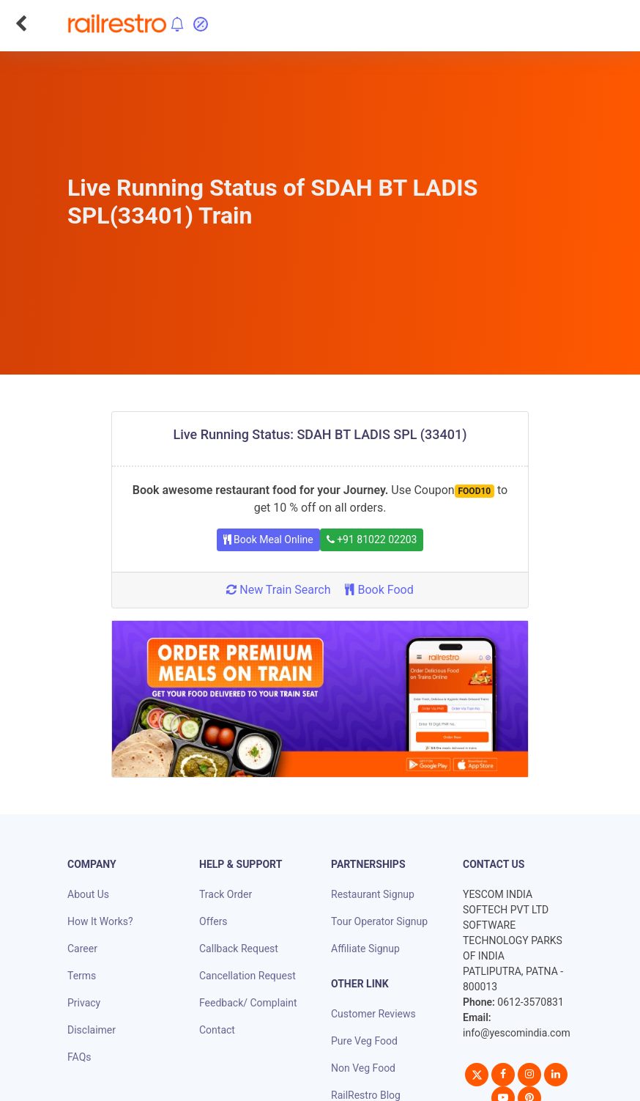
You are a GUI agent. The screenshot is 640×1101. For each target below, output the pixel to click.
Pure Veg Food (364, 1041)
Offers (213, 921)
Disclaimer (91, 1030)
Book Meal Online (268, 539)
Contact (217, 1030)
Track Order (225, 894)
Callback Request (238, 948)
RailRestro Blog (366, 1095)
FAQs (79, 1057)
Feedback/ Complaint (248, 1003)
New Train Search (278, 590)
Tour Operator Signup (379, 921)
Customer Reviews (373, 1014)
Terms (81, 976)
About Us (88, 894)
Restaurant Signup (372, 894)
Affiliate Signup (365, 948)
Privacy (83, 1003)
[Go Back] (21, 23)
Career (82, 948)
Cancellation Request (247, 976)
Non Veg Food (363, 1068)
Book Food (379, 590)
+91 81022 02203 (372, 539)
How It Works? (100, 921)
